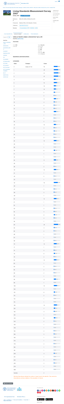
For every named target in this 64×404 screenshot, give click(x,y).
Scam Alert (26, 399)
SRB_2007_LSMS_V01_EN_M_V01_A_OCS (41, 7)
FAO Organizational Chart (9, 396)
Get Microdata (25, 15)
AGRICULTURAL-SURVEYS (28, 7)
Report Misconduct (7, 400)
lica (4, 57)
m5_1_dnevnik (5, 65)
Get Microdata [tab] (34, 33)
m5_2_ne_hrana (6, 67)
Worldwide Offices (21, 396)
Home (4, 7)
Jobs (5, 399)
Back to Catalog (8, 383)
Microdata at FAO (25, 3)
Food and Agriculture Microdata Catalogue (14, 7)
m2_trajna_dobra (6, 61)
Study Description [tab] (8, 33)
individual (5, 55)
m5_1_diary (5, 63)
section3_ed (5, 76)
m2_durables (5, 59)
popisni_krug (5, 74)
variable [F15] (52, 7)
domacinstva (5, 45)
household (5, 51)
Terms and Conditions (17, 399)
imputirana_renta (6, 53)
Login (56, 1)
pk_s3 (4, 72)
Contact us (9, 399)
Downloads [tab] (26, 33)
